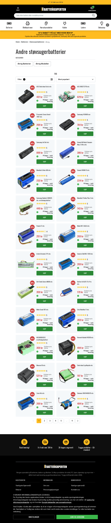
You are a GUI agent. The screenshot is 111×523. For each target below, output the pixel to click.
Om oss (46, 485)
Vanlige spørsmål (78, 485)
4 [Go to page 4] (55, 421)
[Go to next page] (77, 421)
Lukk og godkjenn (77, 517)
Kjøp (44, 106)
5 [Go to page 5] (61, 421)
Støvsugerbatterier (37, 42)
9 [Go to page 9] (72, 421)
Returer (18, 490)
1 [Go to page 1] (38, 421)
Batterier (24, 42)
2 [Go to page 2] (44, 421)
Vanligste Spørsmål (23, 485)
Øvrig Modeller (42, 64)
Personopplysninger (51, 490)
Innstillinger (34, 517)
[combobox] (55, 15)
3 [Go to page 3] (50, 421)
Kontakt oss (75, 490)
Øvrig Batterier (24, 64)
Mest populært (75, 79)
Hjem (18, 42)
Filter (35, 79)
